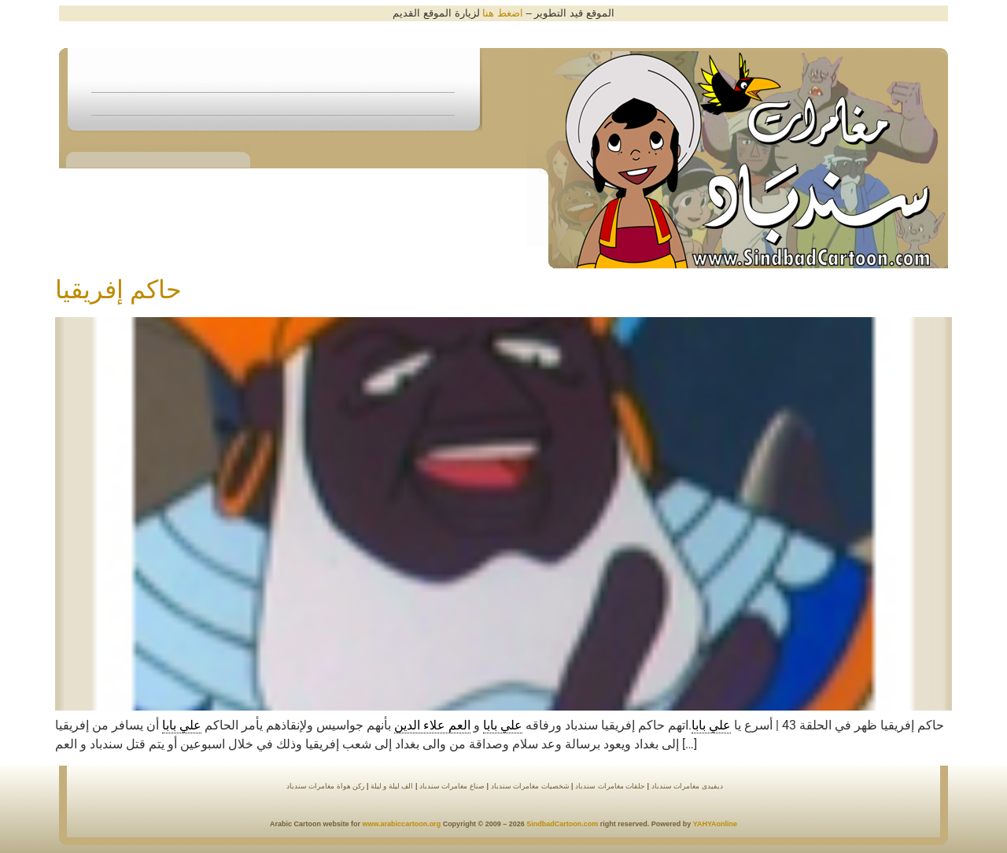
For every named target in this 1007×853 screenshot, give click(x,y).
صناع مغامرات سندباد (451, 786)
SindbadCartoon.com (562, 824)
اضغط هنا (502, 13)
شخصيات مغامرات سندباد (530, 786)
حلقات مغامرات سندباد (610, 786)
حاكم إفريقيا (118, 290)
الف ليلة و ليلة (390, 786)
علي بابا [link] (711, 725)
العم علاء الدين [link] (432, 725)
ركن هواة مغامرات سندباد (325, 786)
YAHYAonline (715, 824)
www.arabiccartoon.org (401, 824)
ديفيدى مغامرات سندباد (687, 786)
